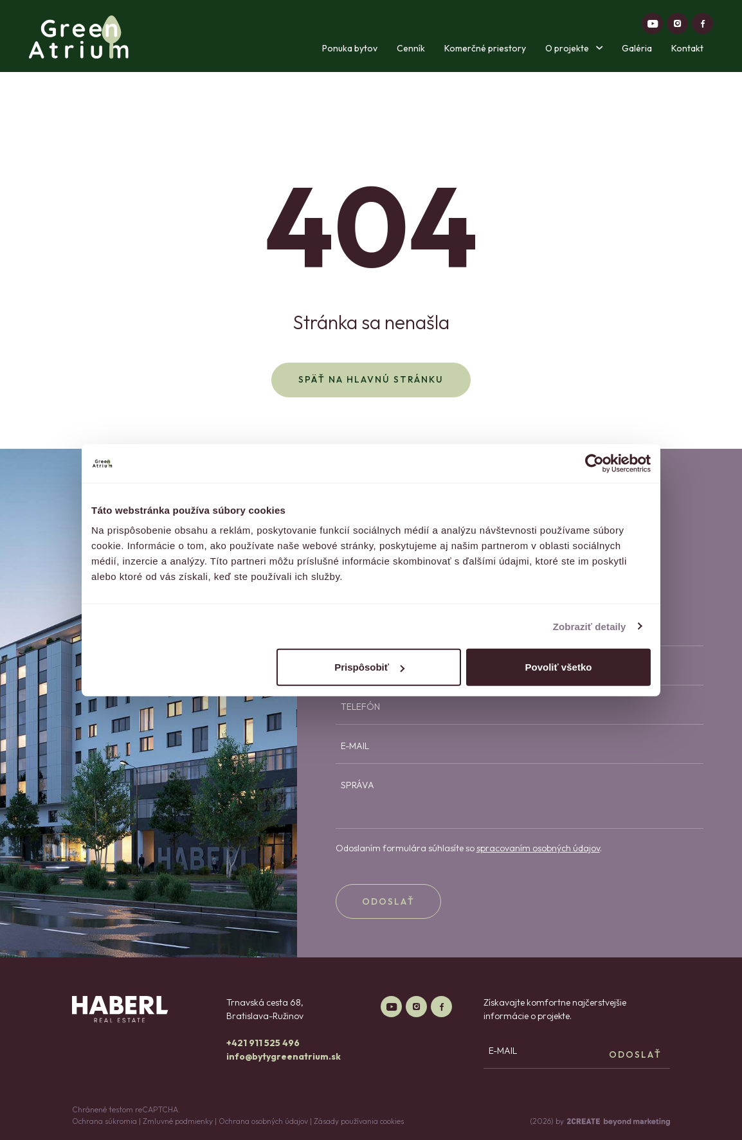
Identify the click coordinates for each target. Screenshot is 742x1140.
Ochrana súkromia (104, 1121)
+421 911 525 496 (263, 1043)
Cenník (411, 48)
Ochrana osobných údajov (263, 1121)
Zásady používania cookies (359, 1121)
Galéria (637, 48)
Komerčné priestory (485, 48)
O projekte (573, 48)
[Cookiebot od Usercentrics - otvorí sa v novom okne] (594, 463)
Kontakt (687, 48)
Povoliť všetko (558, 667)
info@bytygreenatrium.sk (283, 1056)
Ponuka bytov (349, 48)
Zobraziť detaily (589, 625)
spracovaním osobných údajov (538, 848)
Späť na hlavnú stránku (371, 379)
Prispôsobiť (369, 667)
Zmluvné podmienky (178, 1121)
